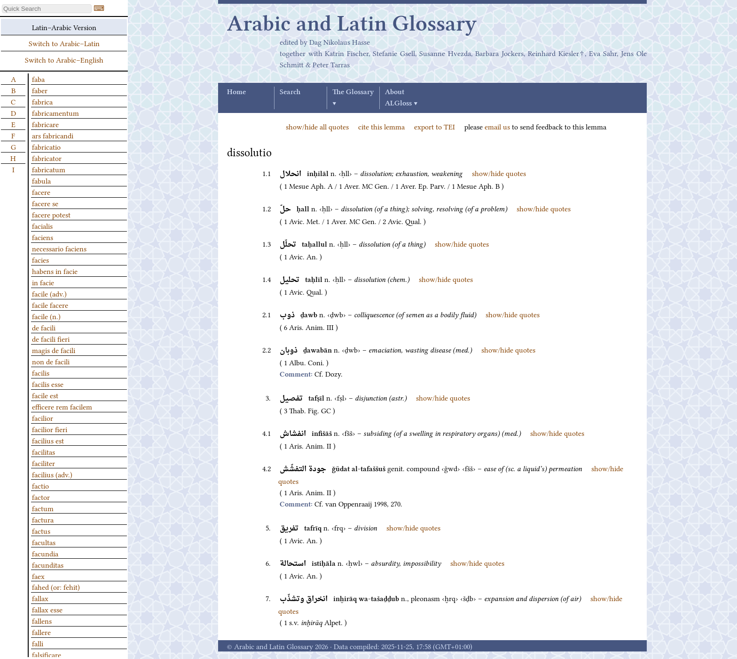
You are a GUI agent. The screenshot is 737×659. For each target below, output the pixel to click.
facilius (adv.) (52, 474)
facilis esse (47, 383)
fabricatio (46, 146)
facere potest (51, 214)
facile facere (50, 304)
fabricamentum (55, 112)
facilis (40, 372)
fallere (41, 632)
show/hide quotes (499, 173)
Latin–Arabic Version (64, 27)
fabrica (42, 101)
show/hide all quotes (317, 126)
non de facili (51, 361)
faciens (42, 237)
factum (43, 508)
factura (43, 519)
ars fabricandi (52, 135)
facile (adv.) (49, 293)
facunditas (47, 564)
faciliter (43, 463)
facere (41, 191)
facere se (45, 203)
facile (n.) (46, 316)
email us (497, 126)
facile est (45, 395)
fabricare (45, 124)
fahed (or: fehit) (56, 586)
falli (37, 643)
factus (41, 530)
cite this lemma (381, 126)
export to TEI (434, 126)
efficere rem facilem (62, 406)
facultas (43, 542)
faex (38, 576)
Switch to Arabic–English (64, 59)
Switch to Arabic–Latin (64, 43)
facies (40, 259)
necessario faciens (59, 248)
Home (236, 92)
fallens (42, 620)
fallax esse (47, 609)
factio (40, 485)
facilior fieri (49, 429)
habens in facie (55, 270)
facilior (42, 417)
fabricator (47, 158)
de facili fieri (51, 338)
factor (41, 496)
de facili (43, 327)
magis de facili (53, 350)
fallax (40, 598)
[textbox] (47, 8)
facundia (45, 553)
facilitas (43, 451)
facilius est (48, 440)
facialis (42, 225)
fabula (41, 180)
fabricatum (48, 169)
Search (290, 92)
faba (38, 78)
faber (39, 90)
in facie (43, 282)
